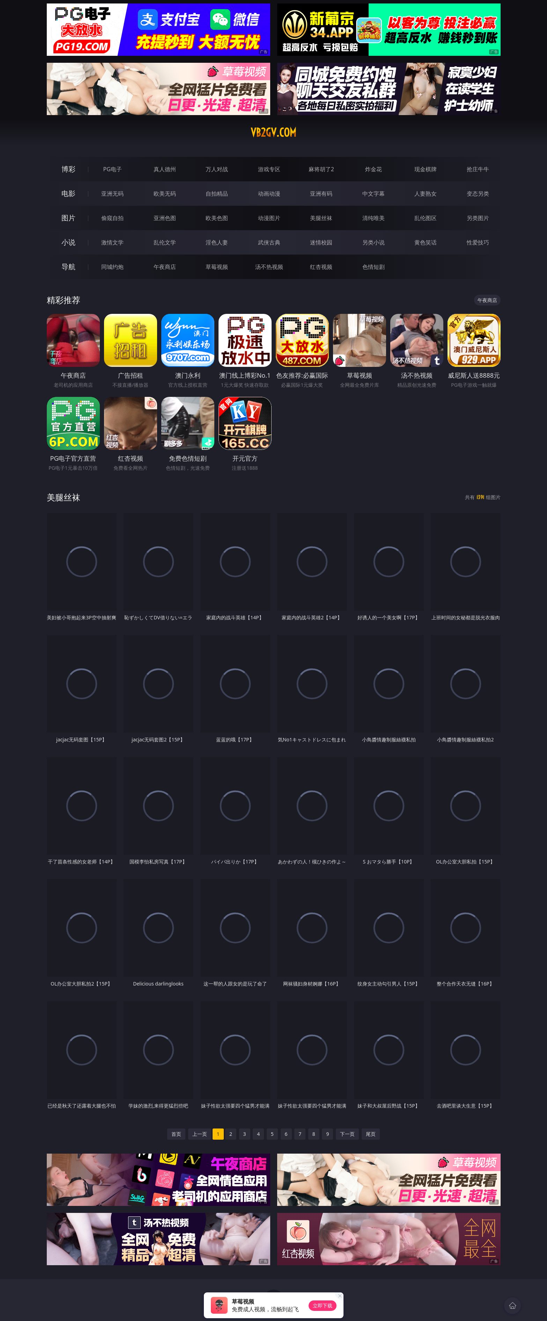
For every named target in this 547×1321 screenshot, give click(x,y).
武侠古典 (269, 242)
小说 (68, 242)
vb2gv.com (273, 132)
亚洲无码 (112, 193)
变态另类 (478, 193)
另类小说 (373, 242)
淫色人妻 (217, 242)
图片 (68, 217)
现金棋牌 (425, 169)
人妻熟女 (425, 193)
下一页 (347, 1134)
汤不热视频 (269, 267)
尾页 (371, 1134)
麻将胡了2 (321, 169)
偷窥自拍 (112, 218)
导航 (68, 266)
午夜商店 (165, 267)
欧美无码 (165, 193)
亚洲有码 (321, 193)
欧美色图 (217, 218)
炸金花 (373, 169)
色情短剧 (373, 267)
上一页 (199, 1134)
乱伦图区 (425, 218)
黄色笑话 (425, 242)
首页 (176, 1134)
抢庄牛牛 (478, 169)
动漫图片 (269, 218)
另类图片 (478, 218)
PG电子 (112, 169)
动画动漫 (269, 193)
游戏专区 (269, 169)
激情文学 (112, 242)
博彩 (68, 169)
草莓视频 (217, 267)
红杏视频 (321, 267)
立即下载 (322, 1305)
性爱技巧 (478, 242)
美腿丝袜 (321, 218)
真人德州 (165, 169)
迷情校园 (321, 242)
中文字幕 (373, 193)
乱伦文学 (165, 242)
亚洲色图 (165, 218)
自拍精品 (217, 193)
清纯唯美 (373, 218)
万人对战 (217, 169)
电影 (68, 193)
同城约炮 (112, 267)
